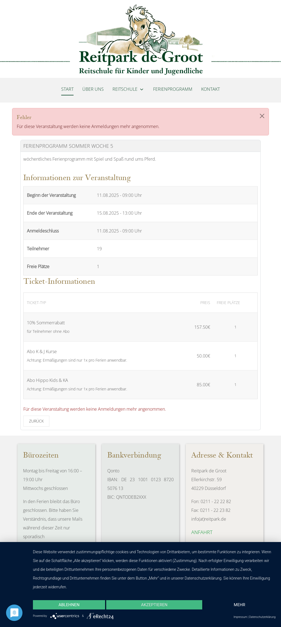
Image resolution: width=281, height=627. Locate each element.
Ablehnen (68, 604)
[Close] (262, 116)
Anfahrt (201, 532)
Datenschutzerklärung (262, 617)
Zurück (36, 421)
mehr (239, 604)
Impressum (240, 617)
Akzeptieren (154, 604)
